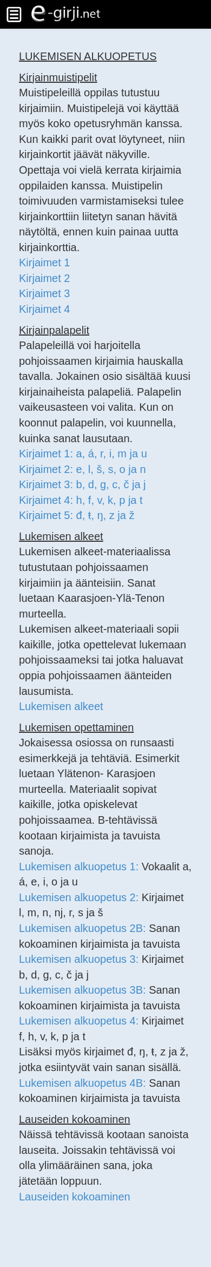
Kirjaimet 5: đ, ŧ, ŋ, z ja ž (76, 515)
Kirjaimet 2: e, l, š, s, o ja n (82, 469)
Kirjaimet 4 (44, 309)
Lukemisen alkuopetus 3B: (84, 990)
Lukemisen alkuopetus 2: (80, 897)
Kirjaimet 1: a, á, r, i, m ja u (83, 453)
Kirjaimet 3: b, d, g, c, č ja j (82, 484)
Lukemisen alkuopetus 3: (80, 959)
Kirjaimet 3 (44, 293)
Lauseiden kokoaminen (74, 1197)
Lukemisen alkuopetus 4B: (84, 1083)
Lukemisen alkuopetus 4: (80, 1021)
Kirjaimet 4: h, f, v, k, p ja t (81, 500)
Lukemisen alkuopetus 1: (80, 866)
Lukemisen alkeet (61, 706)
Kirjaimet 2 (44, 278)
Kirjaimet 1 (44, 262)
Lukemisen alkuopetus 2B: (84, 928)
